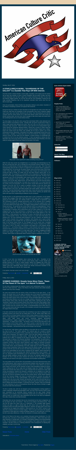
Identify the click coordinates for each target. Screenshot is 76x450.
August (59, 209)
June (59, 224)
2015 (57, 200)
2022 (57, 187)
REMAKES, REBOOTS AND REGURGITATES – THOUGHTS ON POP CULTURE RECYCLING (64, 138)
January (60, 233)
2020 (57, 189)
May (59, 226)
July (59, 211)
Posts (57, 147)
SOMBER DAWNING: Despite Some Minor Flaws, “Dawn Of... (65, 220)
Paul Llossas (67, 250)
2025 (57, 180)
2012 (57, 238)
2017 (57, 196)
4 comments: (25, 273)
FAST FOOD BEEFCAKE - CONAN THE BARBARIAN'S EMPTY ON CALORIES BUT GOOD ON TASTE (63, 108)
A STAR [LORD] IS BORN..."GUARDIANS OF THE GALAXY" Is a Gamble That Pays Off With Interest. (24, 90)
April (59, 228)
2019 (57, 191)
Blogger (52, 445)
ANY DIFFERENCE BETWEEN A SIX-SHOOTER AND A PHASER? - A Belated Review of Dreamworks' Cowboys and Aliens (64, 116)
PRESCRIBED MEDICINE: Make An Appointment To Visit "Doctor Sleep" (64, 132)
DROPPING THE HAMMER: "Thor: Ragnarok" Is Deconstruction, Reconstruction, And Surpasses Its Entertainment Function (64, 125)
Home (27, 432)
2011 (57, 240)
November (60, 207)
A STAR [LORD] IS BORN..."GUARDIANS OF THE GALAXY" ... (64, 215)
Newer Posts (7, 432)
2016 (57, 198)
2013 (57, 236)
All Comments (59, 150)
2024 (57, 183)
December (60, 205)
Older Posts (46, 432)
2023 (57, 185)
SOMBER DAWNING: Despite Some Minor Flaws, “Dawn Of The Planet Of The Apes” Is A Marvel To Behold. (26, 282)
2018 (57, 194)
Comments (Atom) (14, 435)
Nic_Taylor (40, 445)
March (59, 231)
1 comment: (25, 427)
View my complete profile (60, 276)
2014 (57, 203)
